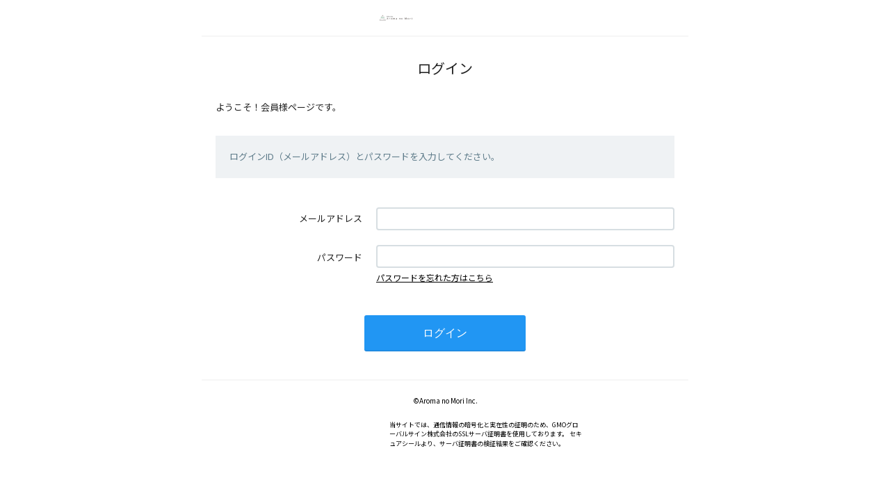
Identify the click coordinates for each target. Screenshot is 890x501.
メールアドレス (330, 218)
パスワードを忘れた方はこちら (434, 277)
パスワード (339, 257)
